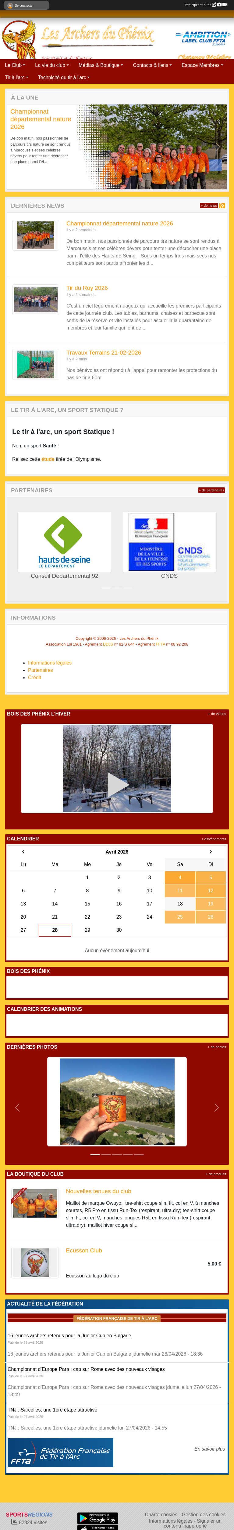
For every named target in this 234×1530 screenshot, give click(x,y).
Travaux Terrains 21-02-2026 (103, 352)
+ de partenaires (211, 490)
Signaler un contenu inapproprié (193, 1523)
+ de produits (216, 1174)
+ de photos (217, 1047)
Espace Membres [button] (201, 65)
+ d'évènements (213, 839)
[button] (16, 146)
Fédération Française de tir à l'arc (116, 1318)
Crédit (34, 677)
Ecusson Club (84, 1250)
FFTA (160, 644)
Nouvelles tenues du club (98, 1191)
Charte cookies (161, 1514)
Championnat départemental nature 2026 (40, 119)
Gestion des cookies (203, 1514)
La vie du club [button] (50, 65)
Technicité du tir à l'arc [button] (62, 77)
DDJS (108, 644)
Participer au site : (206, 5)
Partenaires (40, 670)
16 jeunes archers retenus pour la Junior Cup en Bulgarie (69, 1335)
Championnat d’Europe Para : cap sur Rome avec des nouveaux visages (86, 1369)
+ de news (209, 205)
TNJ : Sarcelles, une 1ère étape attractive (52, 1409)
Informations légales (50, 662)
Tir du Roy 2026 (87, 288)
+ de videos (217, 714)
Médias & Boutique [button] (99, 65)
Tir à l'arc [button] (15, 77)
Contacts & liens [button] (150, 65)
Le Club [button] (13, 65)
